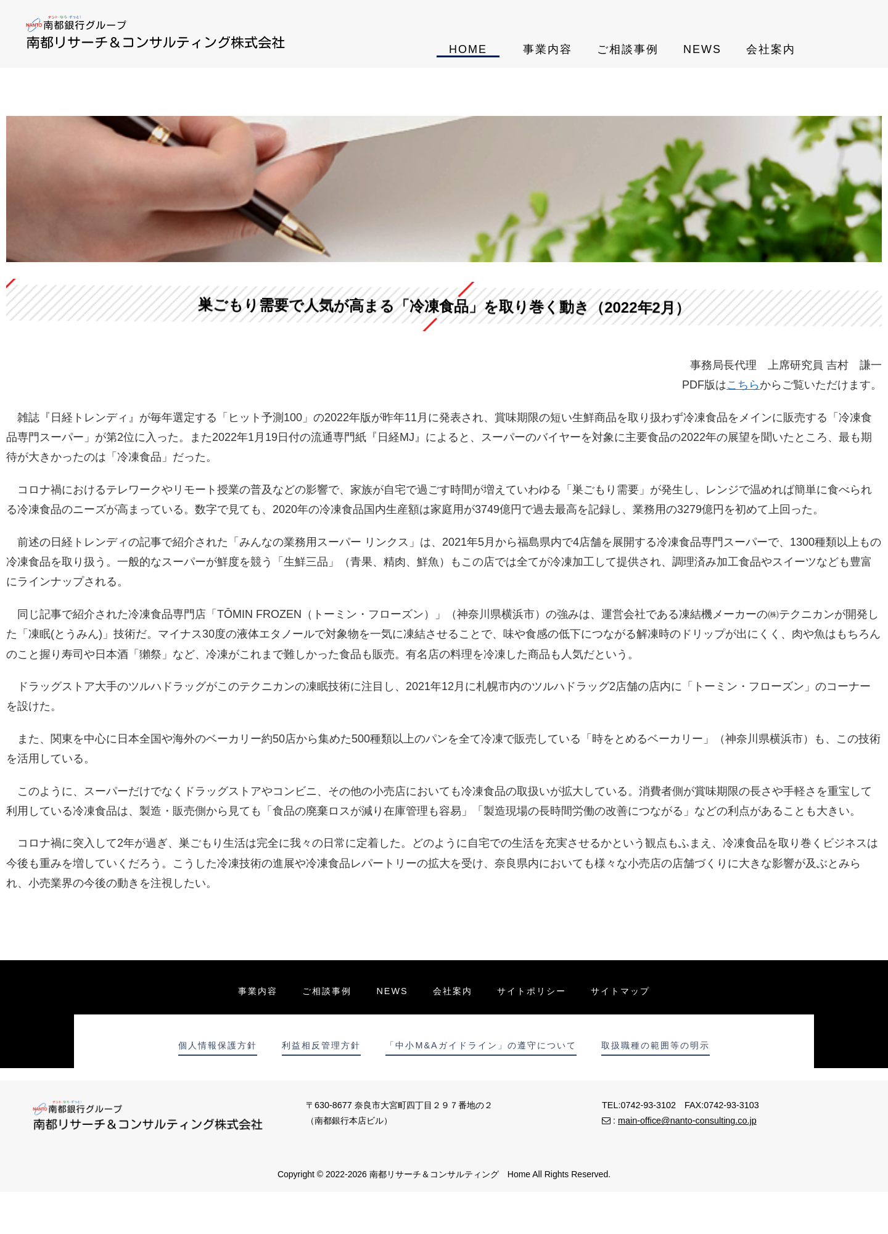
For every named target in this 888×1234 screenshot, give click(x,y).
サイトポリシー (531, 991)
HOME (468, 49)
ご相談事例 (628, 49)
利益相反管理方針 (321, 1045)
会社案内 (771, 49)
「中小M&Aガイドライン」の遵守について (480, 1045)
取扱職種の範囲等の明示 (655, 1045)
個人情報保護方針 (217, 1045)
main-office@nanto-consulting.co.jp (687, 1120)
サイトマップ (620, 991)
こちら (743, 385)
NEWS (702, 49)
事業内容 (547, 49)
